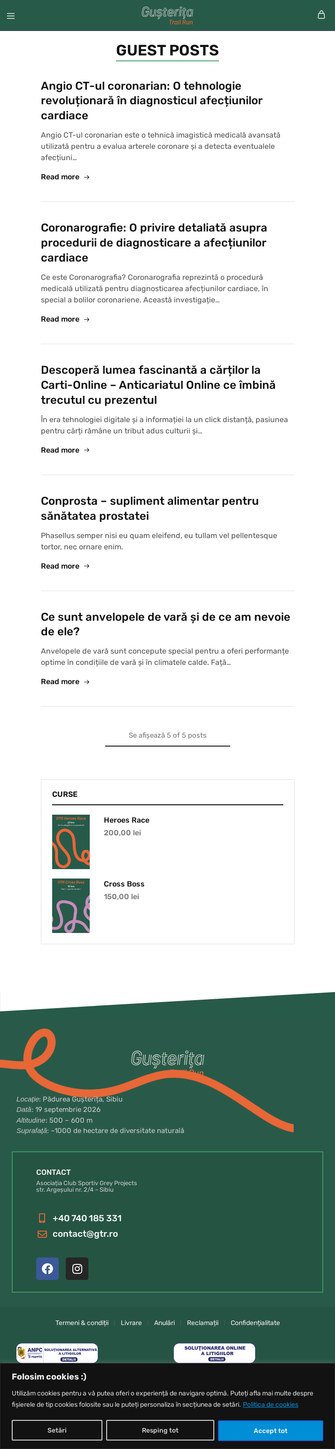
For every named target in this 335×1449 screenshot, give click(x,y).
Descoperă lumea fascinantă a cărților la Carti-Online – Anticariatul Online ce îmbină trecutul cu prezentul (158, 385)
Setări (57, 1430)
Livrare (131, 1323)
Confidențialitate (255, 1323)
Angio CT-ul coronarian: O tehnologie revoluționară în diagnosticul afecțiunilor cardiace (151, 101)
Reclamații (202, 1323)
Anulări (164, 1323)
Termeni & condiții (82, 1323)
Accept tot (271, 1430)
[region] (167, 1406)
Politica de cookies (270, 1405)
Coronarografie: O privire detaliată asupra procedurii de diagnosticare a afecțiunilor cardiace (154, 242)
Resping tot (160, 1430)
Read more (65, 177)
